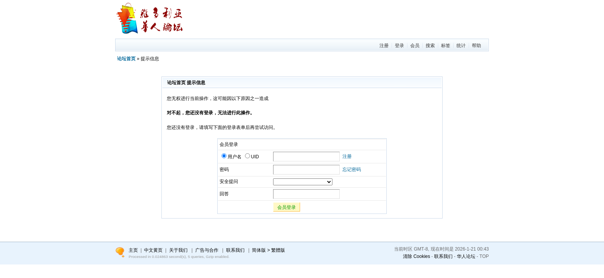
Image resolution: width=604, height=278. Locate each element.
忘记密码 (351, 169)
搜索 (430, 45)
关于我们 (178, 250)
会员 (414, 45)
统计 (461, 45)
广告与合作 (206, 250)
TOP (484, 256)
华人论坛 (466, 256)
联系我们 (443, 256)
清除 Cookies (416, 256)
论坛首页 (126, 58)
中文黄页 (153, 250)
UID (252, 156)
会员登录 (286, 207)
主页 (133, 250)
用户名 (231, 156)
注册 (384, 45)
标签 (445, 45)
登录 (399, 45)
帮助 (476, 45)
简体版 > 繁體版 (268, 250)
